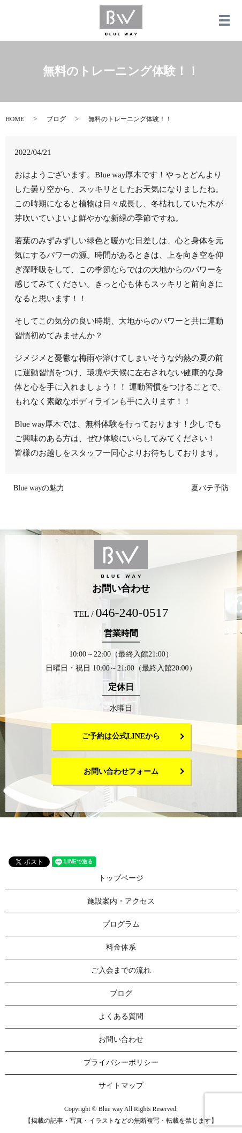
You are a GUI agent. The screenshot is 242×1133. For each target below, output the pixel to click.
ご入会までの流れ (121, 970)
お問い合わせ (121, 1039)
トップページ (121, 878)
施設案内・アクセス (121, 901)
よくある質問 (121, 1016)
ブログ (56, 119)
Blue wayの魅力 (38, 488)
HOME (14, 119)
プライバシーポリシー (121, 1063)
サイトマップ (121, 1086)
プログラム (121, 924)
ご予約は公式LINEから (121, 736)
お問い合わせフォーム (121, 771)
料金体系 (121, 947)
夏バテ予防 (210, 488)
